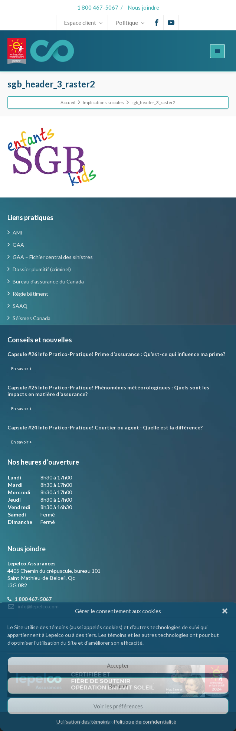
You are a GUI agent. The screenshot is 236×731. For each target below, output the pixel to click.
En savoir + (21, 368)
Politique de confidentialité (145, 721)
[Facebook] (156, 22)
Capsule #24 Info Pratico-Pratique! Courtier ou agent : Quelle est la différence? (105, 427)
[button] (225, 611)
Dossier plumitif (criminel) (42, 269)
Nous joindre (143, 7)
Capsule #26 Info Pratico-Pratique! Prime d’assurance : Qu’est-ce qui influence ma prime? (116, 354)
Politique (129, 22)
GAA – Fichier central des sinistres (53, 257)
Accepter (118, 665)
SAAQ (20, 306)
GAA (18, 245)
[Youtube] (171, 22)
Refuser (118, 685)
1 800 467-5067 (97, 7)
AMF (18, 232)
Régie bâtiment (30, 293)
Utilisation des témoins (83, 721)
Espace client (83, 22)
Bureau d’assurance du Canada (48, 281)
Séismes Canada (31, 318)
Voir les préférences (118, 706)
